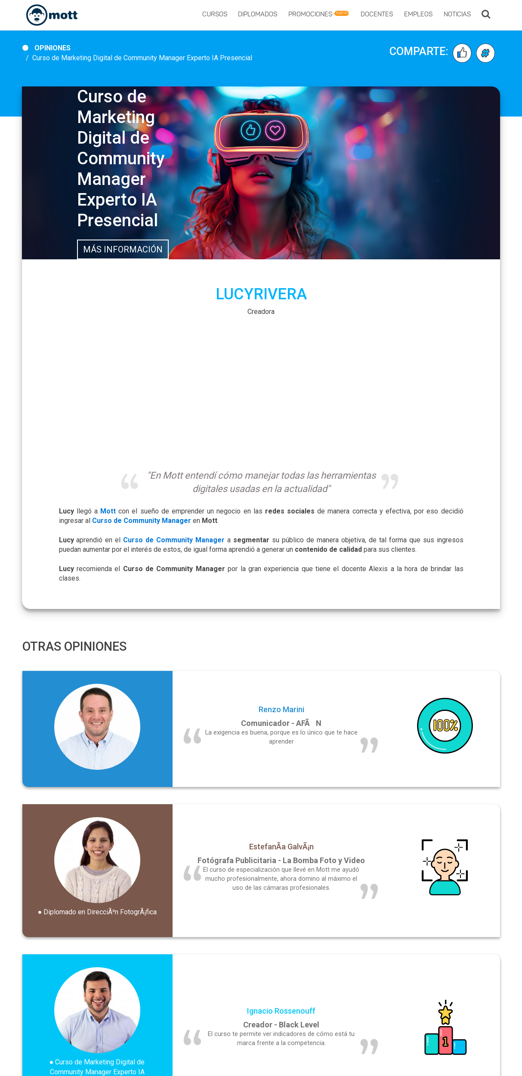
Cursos (214, 15)
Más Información (123, 249)
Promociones (318, 14)
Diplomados (257, 15)
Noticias (457, 15)
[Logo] (51, 15)
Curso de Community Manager (174, 540)
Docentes (377, 15)
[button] (486, 15)
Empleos (418, 15)
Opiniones (52, 48)
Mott (108, 511)
